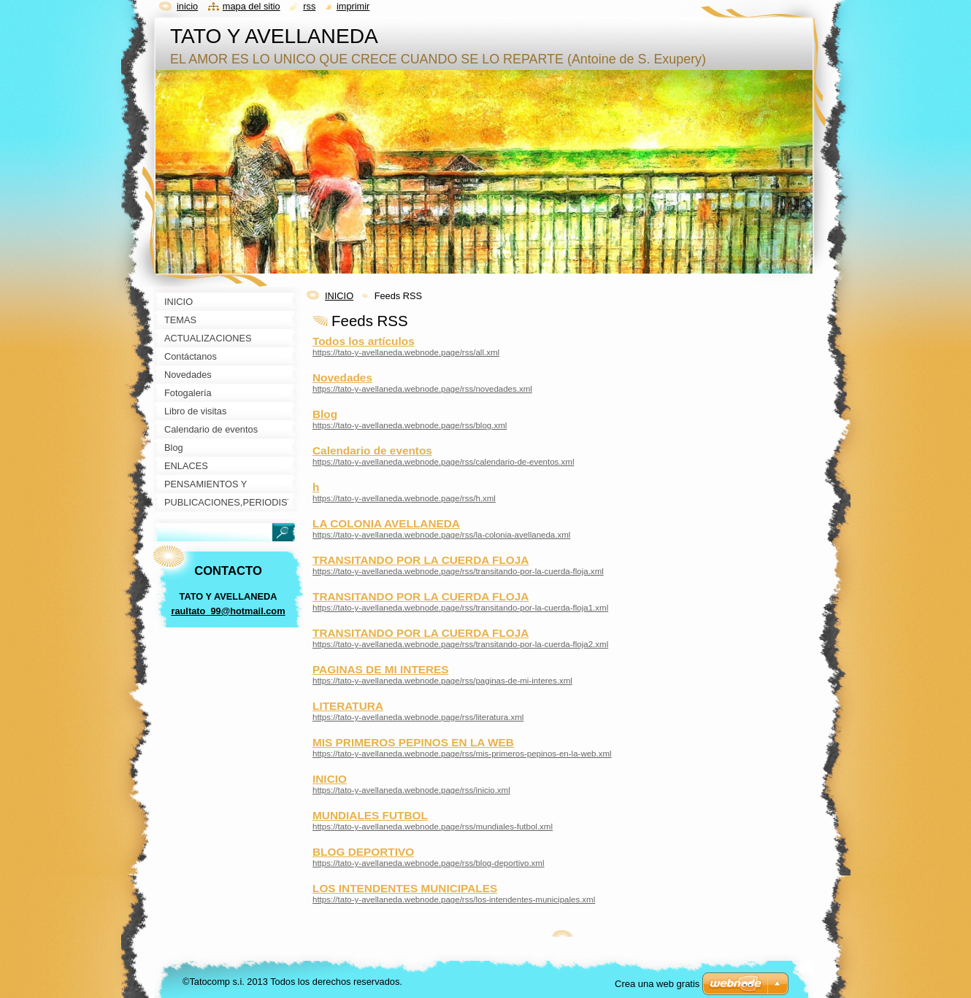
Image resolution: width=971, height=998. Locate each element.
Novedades (342, 377)
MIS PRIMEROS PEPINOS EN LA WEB (413, 742)
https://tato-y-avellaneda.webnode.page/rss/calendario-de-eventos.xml (443, 461)
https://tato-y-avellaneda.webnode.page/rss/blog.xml (409, 425)
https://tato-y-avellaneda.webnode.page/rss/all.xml (405, 352)
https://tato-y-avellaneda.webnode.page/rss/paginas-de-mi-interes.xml (442, 680)
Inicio (187, 6)
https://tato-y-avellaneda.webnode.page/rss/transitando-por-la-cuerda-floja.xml (458, 571)
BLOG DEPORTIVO (363, 852)
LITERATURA (347, 706)
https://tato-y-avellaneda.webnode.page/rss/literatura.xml (417, 717)
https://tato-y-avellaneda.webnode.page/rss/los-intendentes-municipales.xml (453, 899)
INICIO (339, 295)
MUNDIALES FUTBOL (370, 815)
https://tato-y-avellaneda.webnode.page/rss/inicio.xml (411, 790)
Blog (324, 414)
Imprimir (353, 6)
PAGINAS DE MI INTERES (380, 669)
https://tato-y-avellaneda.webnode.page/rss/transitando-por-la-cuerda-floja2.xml (460, 644)
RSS (309, 6)
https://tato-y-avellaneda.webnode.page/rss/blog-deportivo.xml (428, 863)
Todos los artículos (363, 341)
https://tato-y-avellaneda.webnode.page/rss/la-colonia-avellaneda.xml (441, 534)
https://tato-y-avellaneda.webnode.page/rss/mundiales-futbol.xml (432, 826)
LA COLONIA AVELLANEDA (386, 523)
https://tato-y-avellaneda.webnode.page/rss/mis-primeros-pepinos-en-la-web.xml (462, 753)
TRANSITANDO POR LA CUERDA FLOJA (420, 560)
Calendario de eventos (372, 450)
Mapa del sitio (251, 6)
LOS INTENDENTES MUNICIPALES (404, 888)
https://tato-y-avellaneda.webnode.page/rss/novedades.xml (422, 388)
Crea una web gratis (657, 983)
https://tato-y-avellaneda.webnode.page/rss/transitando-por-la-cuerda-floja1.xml (460, 607)
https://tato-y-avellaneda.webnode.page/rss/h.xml (404, 498)
